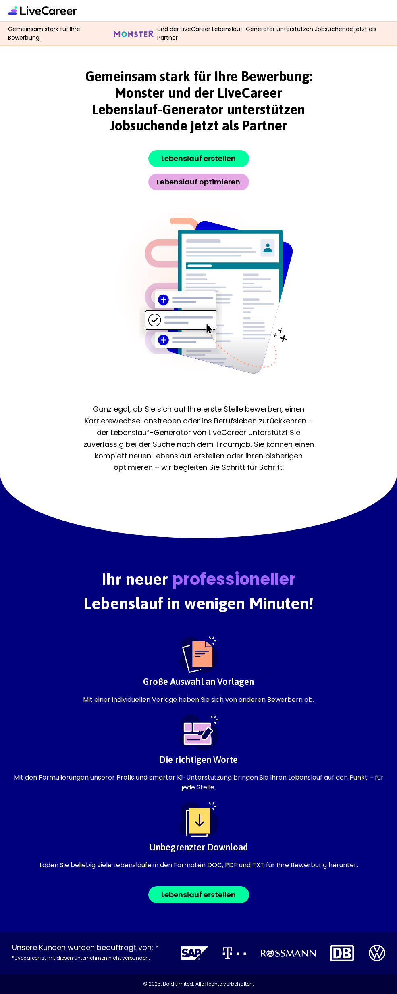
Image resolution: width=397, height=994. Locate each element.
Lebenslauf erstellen (198, 158)
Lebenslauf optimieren (198, 182)
